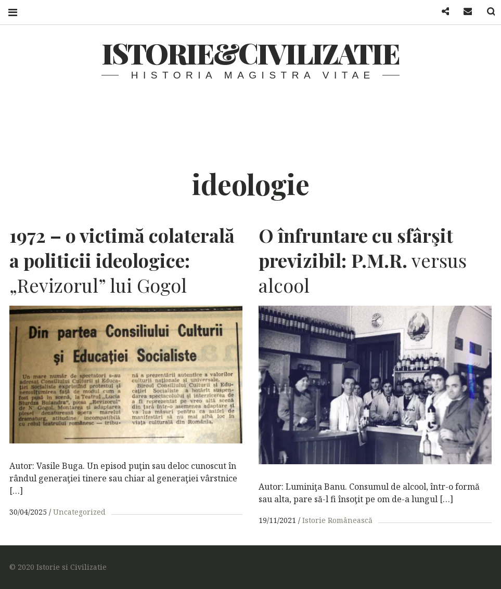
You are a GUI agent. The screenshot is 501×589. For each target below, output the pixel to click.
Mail (461, 12)
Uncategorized (79, 512)
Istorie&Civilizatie (250, 53)
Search (484, 12)
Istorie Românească (337, 520)
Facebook (438, 12)
